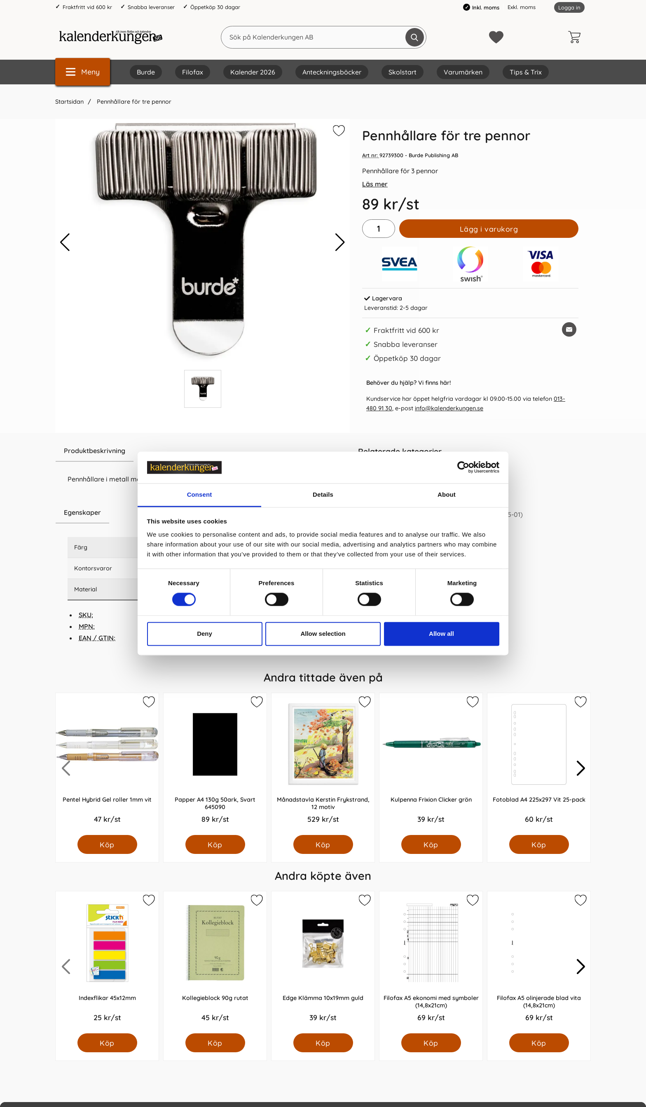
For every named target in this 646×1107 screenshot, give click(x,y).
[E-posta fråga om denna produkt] (569, 329)
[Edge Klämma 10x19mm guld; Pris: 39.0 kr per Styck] (323, 962)
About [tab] (447, 494)
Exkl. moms (522, 7)
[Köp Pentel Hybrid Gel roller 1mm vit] (107, 844)
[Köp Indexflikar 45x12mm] (107, 1042)
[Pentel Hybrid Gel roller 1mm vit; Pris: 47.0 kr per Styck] (107, 764)
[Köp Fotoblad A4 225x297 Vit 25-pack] (539, 844)
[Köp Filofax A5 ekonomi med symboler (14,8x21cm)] (431, 1042)
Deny (204, 633)
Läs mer (375, 184)
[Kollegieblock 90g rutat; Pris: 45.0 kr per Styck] (215, 962)
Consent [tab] (199, 494)
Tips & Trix (526, 72)
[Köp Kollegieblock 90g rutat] (215, 1042)
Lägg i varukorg (489, 228)
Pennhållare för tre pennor (133, 101)
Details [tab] (323, 494)
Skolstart (403, 72)
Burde (146, 72)
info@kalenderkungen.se (449, 408)
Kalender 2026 (252, 72)
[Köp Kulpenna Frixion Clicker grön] (431, 844)
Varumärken (463, 72)
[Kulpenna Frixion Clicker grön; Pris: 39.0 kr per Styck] (430, 764)
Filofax (192, 72)
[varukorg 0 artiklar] (576, 37)
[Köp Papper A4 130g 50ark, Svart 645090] (215, 844)
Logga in (569, 7)
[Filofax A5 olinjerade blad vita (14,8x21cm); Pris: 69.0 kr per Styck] (538, 962)
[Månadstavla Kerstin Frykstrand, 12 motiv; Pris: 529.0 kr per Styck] (323, 764)
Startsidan (69, 101)
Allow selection (322, 633)
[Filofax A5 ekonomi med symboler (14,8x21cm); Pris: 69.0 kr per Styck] (430, 962)
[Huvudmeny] (82, 72)
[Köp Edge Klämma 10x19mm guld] (323, 1042)
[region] (202, 451)
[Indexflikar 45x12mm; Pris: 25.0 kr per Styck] (107, 962)
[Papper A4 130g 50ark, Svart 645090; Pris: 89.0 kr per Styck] (215, 764)
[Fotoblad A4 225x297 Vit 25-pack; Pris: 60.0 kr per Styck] (538, 764)
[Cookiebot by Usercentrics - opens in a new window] (463, 467)
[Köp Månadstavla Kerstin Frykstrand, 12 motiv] (323, 844)
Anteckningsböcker (331, 72)
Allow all (441, 633)
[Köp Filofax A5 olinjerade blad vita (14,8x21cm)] (539, 1042)
